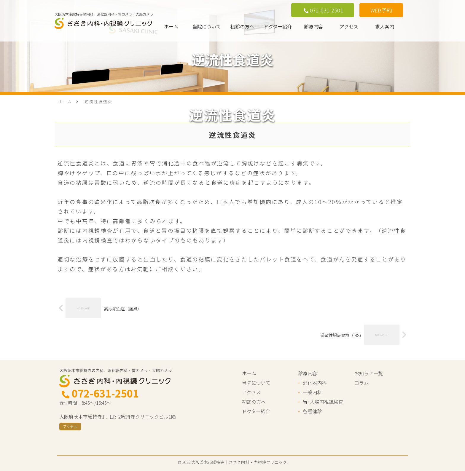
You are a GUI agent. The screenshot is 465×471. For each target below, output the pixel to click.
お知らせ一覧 (368, 373)
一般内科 (312, 392)
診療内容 (313, 26)
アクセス (349, 26)
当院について (206, 26)
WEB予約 (381, 10)
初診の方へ (242, 26)
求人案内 (384, 26)
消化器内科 (315, 382)
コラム (361, 382)
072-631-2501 (323, 10)
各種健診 (312, 411)
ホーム (171, 26)
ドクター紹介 (278, 26)
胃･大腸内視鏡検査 (323, 401)
